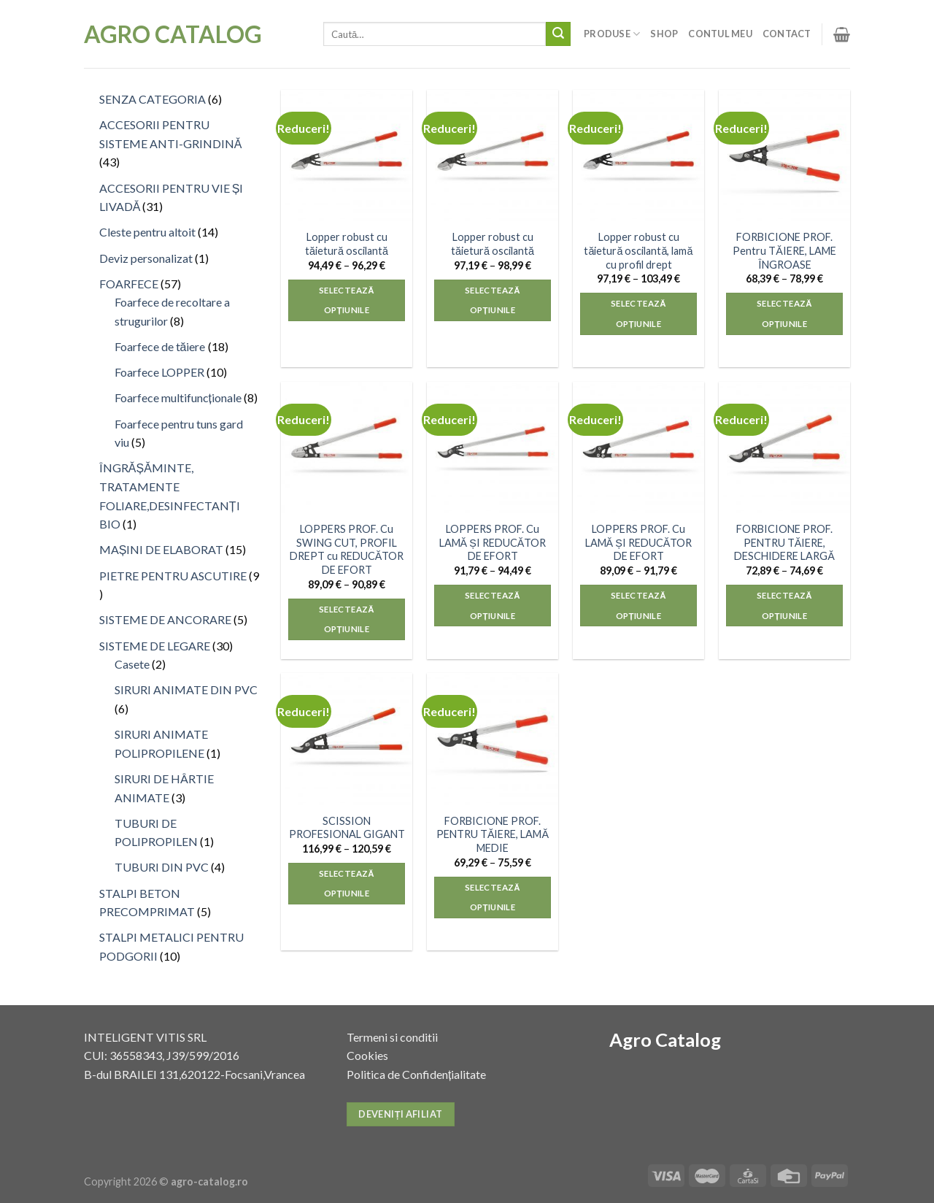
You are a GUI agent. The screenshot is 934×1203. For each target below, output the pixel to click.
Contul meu (720, 33)
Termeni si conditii (392, 1037)
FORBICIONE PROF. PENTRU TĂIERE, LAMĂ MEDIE (492, 834)
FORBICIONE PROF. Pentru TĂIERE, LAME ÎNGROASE (784, 250)
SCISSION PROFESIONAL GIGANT (347, 828)
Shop (664, 33)
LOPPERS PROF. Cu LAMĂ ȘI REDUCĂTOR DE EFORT (493, 542)
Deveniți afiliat (400, 1114)
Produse (612, 34)
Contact (787, 33)
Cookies (367, 1055)
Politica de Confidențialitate (416, 1074)
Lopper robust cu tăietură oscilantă (346, 244)
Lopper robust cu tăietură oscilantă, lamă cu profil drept (638, 250)
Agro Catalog (173, 34)
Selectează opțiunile (346, 300)
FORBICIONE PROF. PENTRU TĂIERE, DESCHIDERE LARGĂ (784, 542)
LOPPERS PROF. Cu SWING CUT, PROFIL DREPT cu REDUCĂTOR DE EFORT (347, 549)
